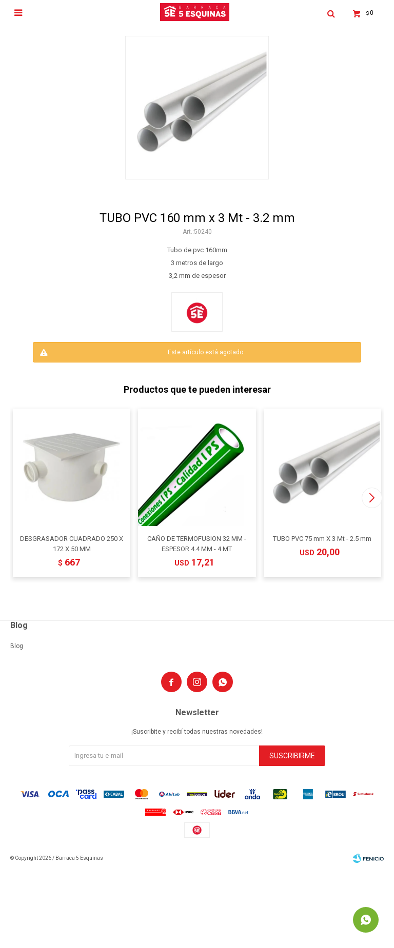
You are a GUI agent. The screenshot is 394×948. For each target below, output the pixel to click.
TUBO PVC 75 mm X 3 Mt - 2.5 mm (322, 538)
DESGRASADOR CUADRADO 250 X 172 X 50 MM (71, 544)
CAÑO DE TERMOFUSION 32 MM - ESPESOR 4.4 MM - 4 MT (196, 544)
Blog (16, 646)
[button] (372, 498)
